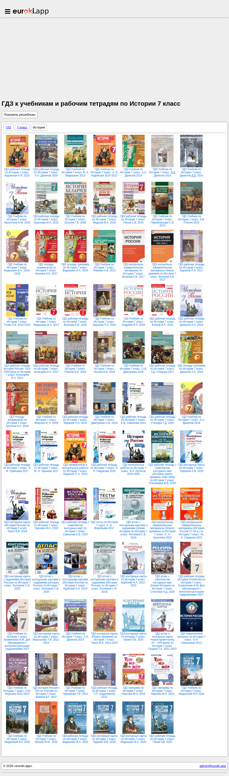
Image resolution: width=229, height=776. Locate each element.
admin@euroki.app (212, 766)
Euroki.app (31, 12)
